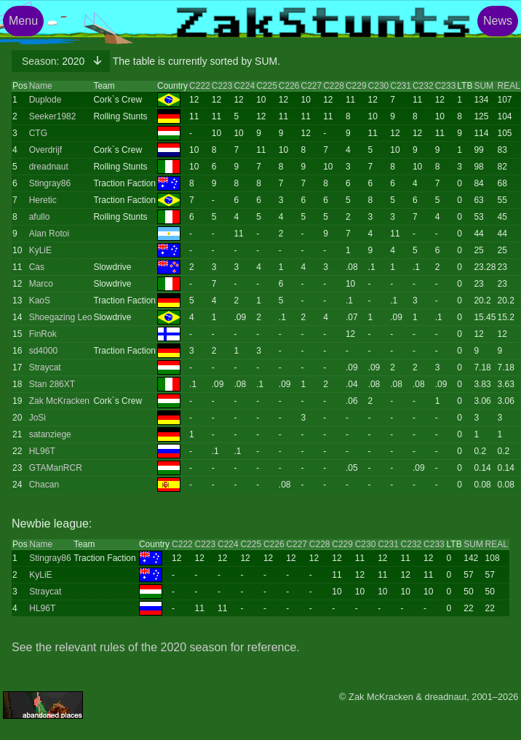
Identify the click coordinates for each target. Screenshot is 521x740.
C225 (266, 86)
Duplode (45, 100)
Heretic (43, 200)
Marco (41, 284)
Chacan (44, 485)
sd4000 (43, 351)
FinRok (43, 334)
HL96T (42, 451)
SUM (483, 86)
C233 (445, 86)
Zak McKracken (59, 401)
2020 (54, 61)
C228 (333, 86)
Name (40, 86)
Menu (23, 21)
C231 (400, 86)
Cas (36, 267)
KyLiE (40, 250)
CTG (38, 133)
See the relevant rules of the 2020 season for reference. (156, 647)
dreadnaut (48, 167)
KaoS (39, 300)
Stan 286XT (52, 384)
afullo (39, 217)
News (497, 21)
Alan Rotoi (49, 233)
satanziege (50, 434)
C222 (199, 86)
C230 (378, 86)
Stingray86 (50, 183)
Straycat (45, 367)
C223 (222, 86)
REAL (508, 86)
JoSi (37, 418)
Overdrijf (45, 150)
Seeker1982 (52, 116)
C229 (356, 86)
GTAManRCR (55, 468)
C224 (244, 86)
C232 (423, 86)
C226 (289, 86)
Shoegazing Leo (60, 317)
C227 (311, 86)
